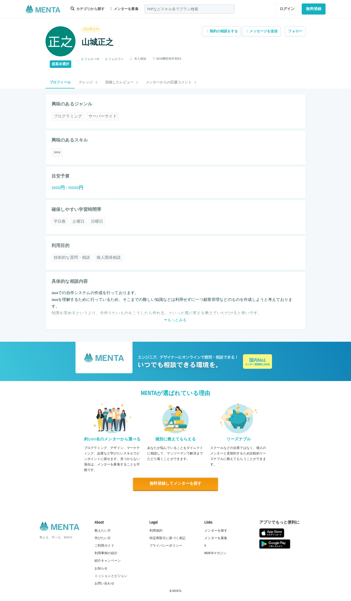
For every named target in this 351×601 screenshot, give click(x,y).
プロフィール (60, 82)
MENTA (177, 590)
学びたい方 (102, 538)
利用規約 (156, 530)
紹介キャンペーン (107, 560)
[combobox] (189, 9)
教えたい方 (102, 530)
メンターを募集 (124, 9)
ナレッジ (88, 82)
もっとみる (175, 320)
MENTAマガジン (215, 553)
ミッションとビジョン (111, 575)
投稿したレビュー (121, 82)
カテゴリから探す (87, 9)
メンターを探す (215, 530)
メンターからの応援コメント (171, 82)
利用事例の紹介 (106, 553)
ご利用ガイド (104, 545)
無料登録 (313, 9)
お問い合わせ (104, 583)
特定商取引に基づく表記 (168, 538)
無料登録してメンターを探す (175, 484)
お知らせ (101, 568)
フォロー (295, 31)
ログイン (287, 9)
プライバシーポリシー (166, 545)
